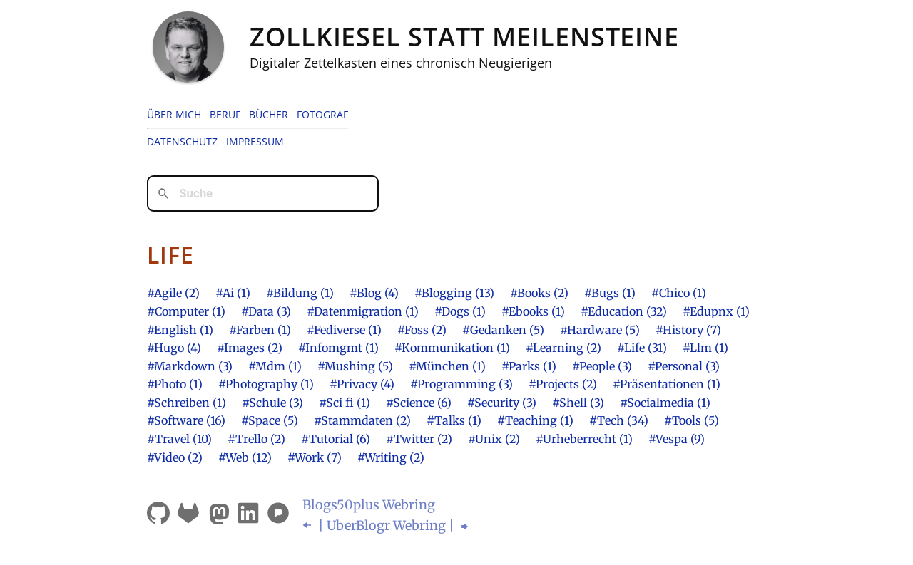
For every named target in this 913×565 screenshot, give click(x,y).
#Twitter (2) (419, 439)
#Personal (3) (684, 366)
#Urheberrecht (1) (584, 439)
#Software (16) (186, 420)
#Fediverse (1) (344, 330)
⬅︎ (308, 525)
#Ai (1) (232, 293)
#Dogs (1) (460, 311)
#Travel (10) (179, 439)
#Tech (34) (618, 420)
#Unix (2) (494, 439)
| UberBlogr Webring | (386, 525)
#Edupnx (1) (716, 311)
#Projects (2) (563, 384)
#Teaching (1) (535, 420)
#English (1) (180, 330)
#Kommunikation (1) (452, 348)
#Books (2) (539, 293)
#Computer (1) (186, 311)
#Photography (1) (266, 384)
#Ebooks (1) (533, 311)
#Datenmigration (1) (363, 311)
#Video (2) (175, 457)
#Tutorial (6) (335, 439)
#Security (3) (501, 402)
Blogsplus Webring (368, 505)
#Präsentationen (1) (666, 384)
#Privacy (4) (362, 384)
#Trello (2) (256, 439)
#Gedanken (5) (503, 330)
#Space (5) (269, 420)
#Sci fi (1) (344, 402)
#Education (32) (624, 311)
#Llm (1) (705, 348)
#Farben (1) (260, 330)
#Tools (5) (691, 420)
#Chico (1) (678, 293)
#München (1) (447, 366)
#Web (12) (245, 457)
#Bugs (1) (610, 293)
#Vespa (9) (676, 439)
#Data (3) (266, 311)
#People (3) (602, 366)
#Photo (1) (175, 384)
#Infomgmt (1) (338, 348)
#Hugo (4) (174, 348)
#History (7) (688, 330)
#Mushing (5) (355, 366)
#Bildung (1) (300, 293)
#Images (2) (249, 348)
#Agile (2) (173, 293)
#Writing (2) (390, 457)
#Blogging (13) (454, 293)
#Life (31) (642, 348)
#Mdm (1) (275, 366)
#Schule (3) (272, 402)
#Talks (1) (454, 420)
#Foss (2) (422, 330)
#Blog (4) (374, 293)
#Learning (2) (563, 348)
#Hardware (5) (600, 330)
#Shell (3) (578, 402)
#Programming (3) (461, 384)
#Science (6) (419, 402)
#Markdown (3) (190, 366)
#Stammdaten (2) (362, 420)
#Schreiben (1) (186, 402)
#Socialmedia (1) (665, 402)
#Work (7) (314, 457)
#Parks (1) (528, 366)
